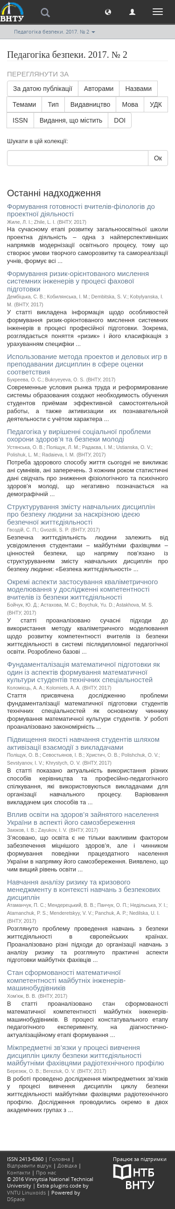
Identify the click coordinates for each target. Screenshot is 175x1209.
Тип (53, 104)
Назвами (138, 88)
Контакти (18, 1172)
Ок (158, 158)
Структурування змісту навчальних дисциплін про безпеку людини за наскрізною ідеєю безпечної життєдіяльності (81, 514)
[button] (108, 11)
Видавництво (90, 104)
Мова (130, 104)
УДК (156, 104)
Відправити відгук (29, 1165)
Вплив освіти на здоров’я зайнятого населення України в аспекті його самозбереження (83, 818)
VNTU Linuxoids (26, 1192)
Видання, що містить (71, 120)
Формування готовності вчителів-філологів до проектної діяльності (81, 210)
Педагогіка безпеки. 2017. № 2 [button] (54, 31)
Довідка (67, 1165)
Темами (24, 104)
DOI (120, 120)
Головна (59, 1158)
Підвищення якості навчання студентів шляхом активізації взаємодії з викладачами (83, 743)
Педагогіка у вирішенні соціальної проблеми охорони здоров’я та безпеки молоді (79, 435)
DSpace (16, 1198)
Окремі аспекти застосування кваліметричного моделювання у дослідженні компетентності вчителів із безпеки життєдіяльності (82, 589)
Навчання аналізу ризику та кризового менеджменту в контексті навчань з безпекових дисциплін (84, 889)
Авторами (99, 88)
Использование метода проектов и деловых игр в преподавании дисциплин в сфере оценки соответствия (87, 364)
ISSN (20, 120)
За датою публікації (42, 88)
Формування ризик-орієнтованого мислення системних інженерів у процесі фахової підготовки (78, 281)
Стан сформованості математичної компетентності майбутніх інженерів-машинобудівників (66, 980)
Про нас (46, 1172)
